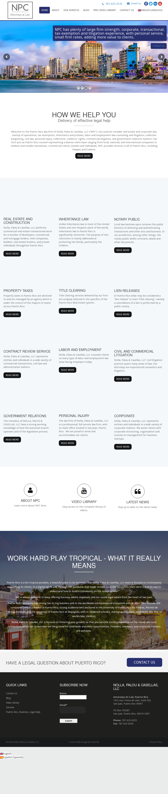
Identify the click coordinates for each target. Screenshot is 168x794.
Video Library (12, 736)
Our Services (71, 10)
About (55, 10)
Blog (86, 10)
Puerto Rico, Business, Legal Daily (23, 745)
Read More (84, 156)
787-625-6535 (113, 3)
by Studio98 (93, 775)
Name (73, 729)
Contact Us (127, 10)
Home (44, 10)
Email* (72, 741)
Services (10, 740)
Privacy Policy (155, 775)
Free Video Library (104, 10)
